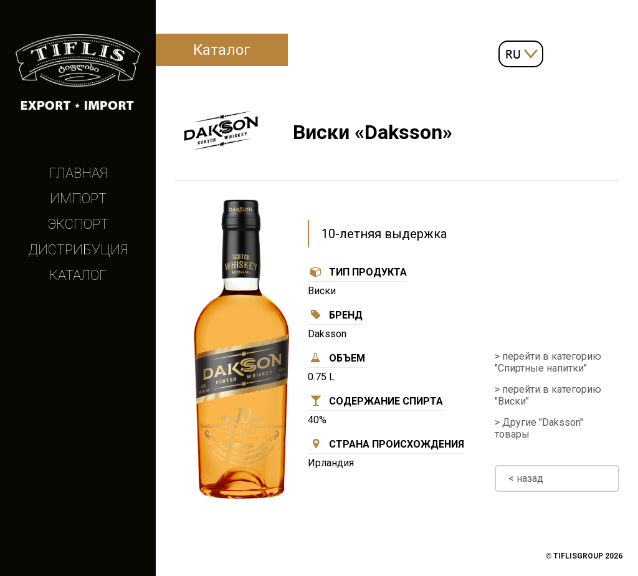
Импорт (78, 198)
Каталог (78, 275)
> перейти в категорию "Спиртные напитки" (548, 362)
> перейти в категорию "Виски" (548, 395)
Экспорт (77, 224)
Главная (78, 173)
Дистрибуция (78, 249)
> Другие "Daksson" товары (539, 428)
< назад (525, 478)
